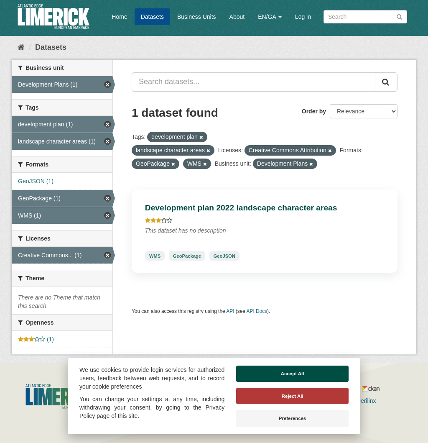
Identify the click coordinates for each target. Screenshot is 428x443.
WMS (154, 255)
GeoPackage (187, 255)
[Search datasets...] (253, 82)
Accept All (292, 373)
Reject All (292, 396)
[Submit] (399, 16)
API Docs (257, 311)
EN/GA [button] (270, 16)
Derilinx (362, 400)
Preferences (292, 418)
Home (119, 16)
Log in (303, 16)
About (237, 16)
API (230, 311)
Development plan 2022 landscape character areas (241, 207)
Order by (314, 111)
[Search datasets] (365, 16)
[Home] (21, 47)
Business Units (196, 16)
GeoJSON (224, 255)
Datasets (152, 16)
